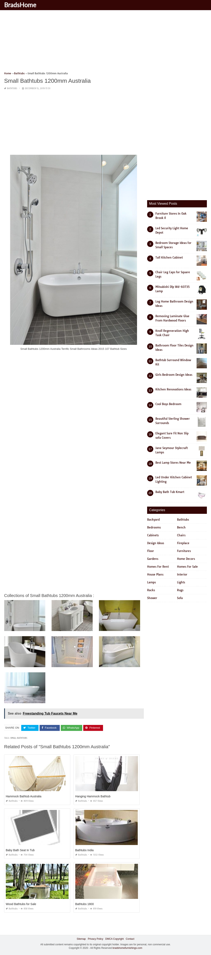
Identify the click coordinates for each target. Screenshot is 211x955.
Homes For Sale (187, 567)
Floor (150, 551)
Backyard (153, 519)
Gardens (152, 559)
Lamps (151, 582)
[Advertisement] (105, 42)
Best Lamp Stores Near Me (173, 462)
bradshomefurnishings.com (127, 948)
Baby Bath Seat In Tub (20, 850)
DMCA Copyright (114, 938)
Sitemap (81, 938)
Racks (151, 590)
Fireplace (183, 543)
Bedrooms (154, 527)
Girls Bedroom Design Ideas (173, 375)
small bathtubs (18, 738)
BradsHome (20, 4)
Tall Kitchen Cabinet (169, 257)
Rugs (180, 590)
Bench (181, 527)
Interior (182, 574)
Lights (181, 582)
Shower (152, 598)
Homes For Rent (158, 567)
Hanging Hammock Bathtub (92, 796)
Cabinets (153, 535)
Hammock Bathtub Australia (23, 796)
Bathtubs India (84, 850)
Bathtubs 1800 (84, 904)
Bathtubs (12, 88)
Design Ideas (155, 543)
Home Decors (186, 559)
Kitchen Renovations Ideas (173, 389)
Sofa (180, 598)
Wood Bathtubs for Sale (21, 904)
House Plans (155, 574)
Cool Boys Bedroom (168, 404)
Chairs (181, 535)
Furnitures (184, 551)
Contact (130, 938)
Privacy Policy (95, 938)
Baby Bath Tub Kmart (169, 492)
